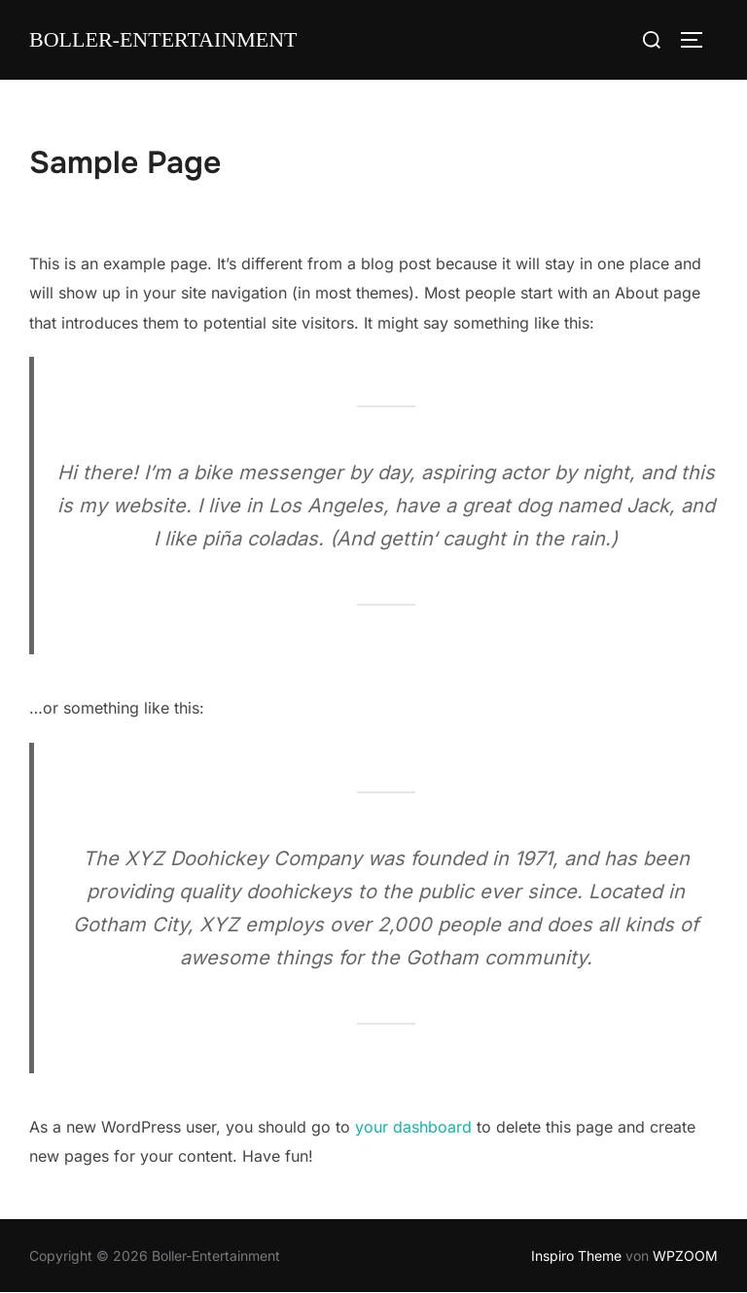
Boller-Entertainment (163, 40)
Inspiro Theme (576, 1255)
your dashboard (413, 1126)
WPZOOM (685, 1255)
